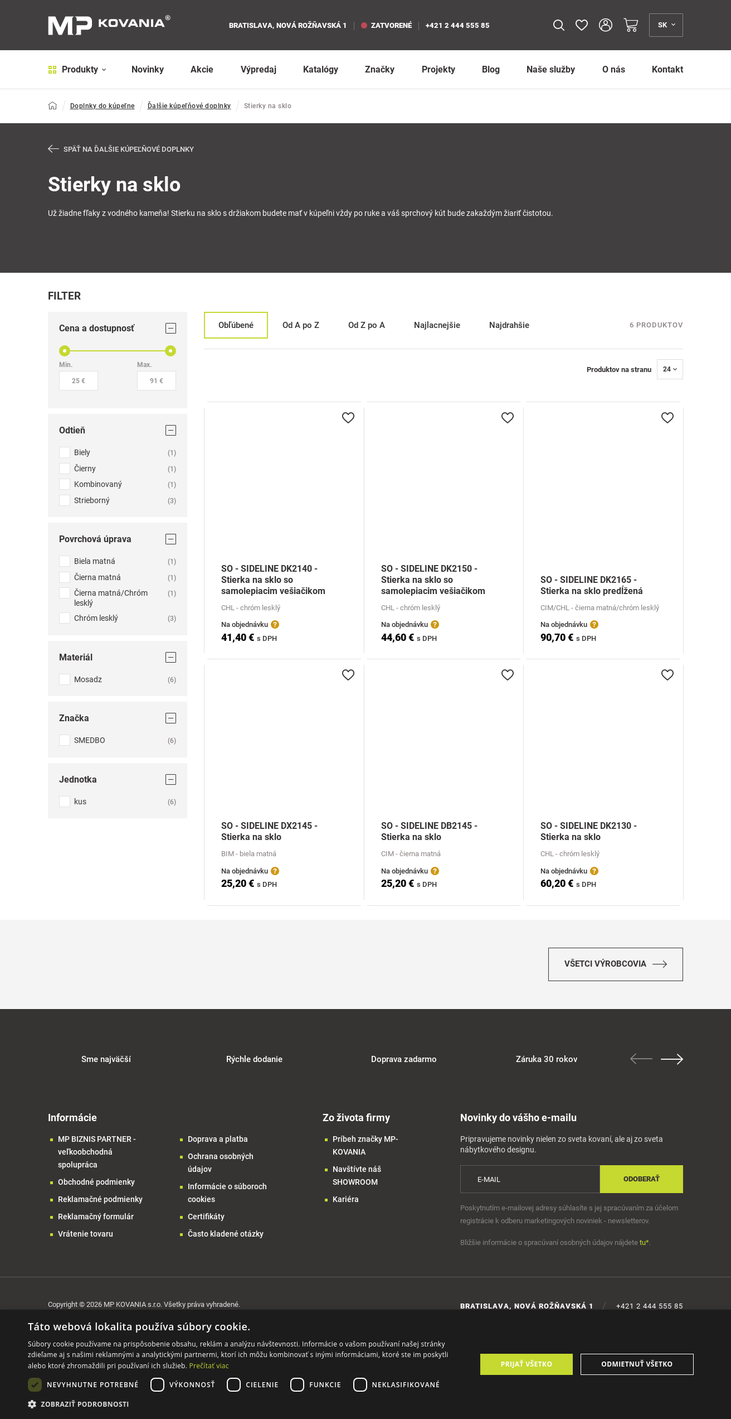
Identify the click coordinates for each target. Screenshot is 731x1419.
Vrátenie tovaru (85, 1233)
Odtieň (117, 430)
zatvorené (386, 25)
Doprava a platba (218, 1139)
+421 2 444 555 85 (458, 25)
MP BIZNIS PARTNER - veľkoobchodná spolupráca (97, 1152)
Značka (117, 718)
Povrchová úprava (117, 539)
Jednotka (117, 779)
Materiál (117, 656)
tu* (644, 1242)
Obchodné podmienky (96, 1181)
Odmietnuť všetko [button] (636, 1364)
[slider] (64, 350)
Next (672, 1059)
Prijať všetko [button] (527, 1364)
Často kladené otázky (226, 1233)
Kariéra (346, 1199)
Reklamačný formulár (96, 1216)
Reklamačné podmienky (100, 1199)
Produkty (77, 69)
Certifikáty (206, 1216)
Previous (641, 1059)
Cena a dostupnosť (117, 328)
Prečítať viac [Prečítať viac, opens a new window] (209, 1365)
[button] (245, 1404)
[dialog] (365, 1364)
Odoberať (641, 1179)
